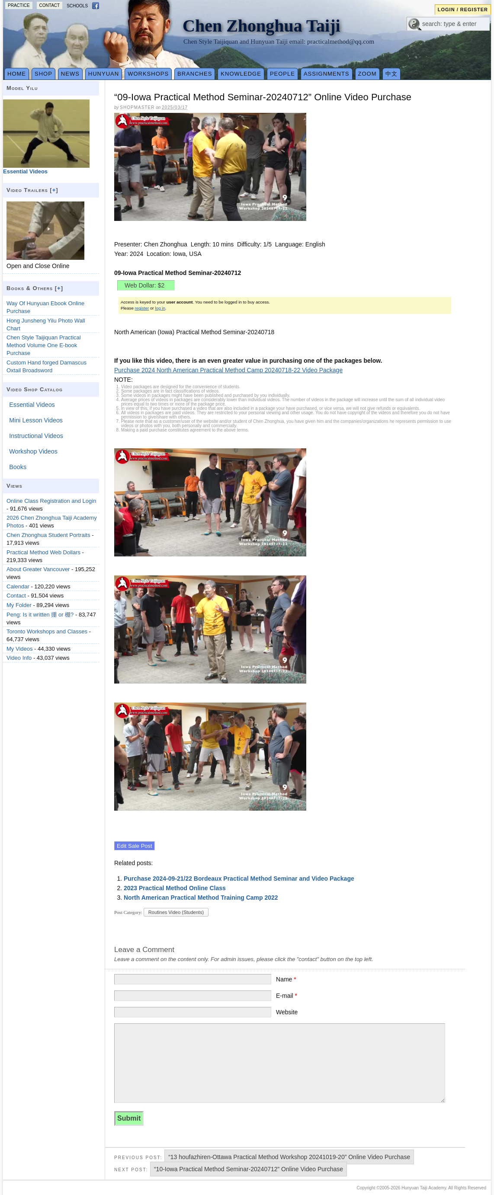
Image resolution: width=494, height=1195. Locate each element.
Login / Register (463, 9)
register (142, 308)
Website (287, 1012)
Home (16, 73)
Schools (77, 5)
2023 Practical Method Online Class (175, 888)
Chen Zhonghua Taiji (261, 25)
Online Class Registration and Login (51, 501)
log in (160, 308)
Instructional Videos (36, 435)
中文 (391, 73)
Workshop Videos (33, 451)
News (70, 73)
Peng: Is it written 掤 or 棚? (40, 614)
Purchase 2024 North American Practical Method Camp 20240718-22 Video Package (228, 370)
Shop (43, 73)
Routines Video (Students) (176, 912)
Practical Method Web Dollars (43, 552)
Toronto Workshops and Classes (46, 631)
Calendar (17, 586)
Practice (19, 5)
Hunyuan (103, 73)
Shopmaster (137, 107)
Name (286, 979)
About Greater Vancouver (38, 569)
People (282, 73)
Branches (194, 73)
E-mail (286, 995)
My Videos (19, 648)
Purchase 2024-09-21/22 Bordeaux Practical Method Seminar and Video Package (239, 878)
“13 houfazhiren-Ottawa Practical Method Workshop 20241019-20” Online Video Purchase (289, 1156)
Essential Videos (32, 404)
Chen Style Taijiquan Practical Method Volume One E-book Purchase (43, 345)
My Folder (19, 605)
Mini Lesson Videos (36, 420)
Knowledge (241, 73)
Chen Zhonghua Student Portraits (48, 535)
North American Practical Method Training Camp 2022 (201, 897)
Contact (49, 5)
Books (17, 466)
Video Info (19, 658)
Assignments (327, 73)
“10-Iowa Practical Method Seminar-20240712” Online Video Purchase (248, 1169)
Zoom (367, 73)
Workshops (148, 73)
